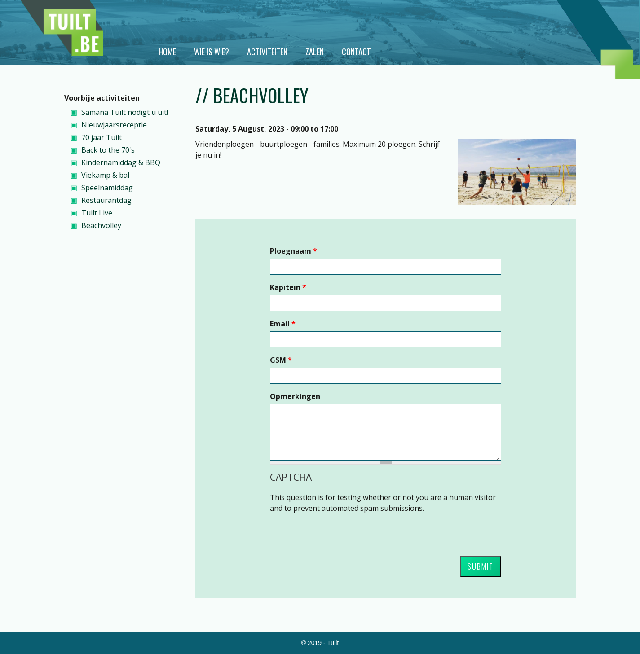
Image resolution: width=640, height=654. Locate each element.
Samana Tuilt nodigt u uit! (124, 112)
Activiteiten (267, 51)
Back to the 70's (108, 150)
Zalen (314, 51)
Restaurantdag (106, 200)
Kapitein (288, 287)
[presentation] (338, 531)
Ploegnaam (293, 251)
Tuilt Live (96, 213)
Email (283, 324)
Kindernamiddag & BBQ (120, 162)
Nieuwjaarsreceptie (114, 125)
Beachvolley (101, 225)
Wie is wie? (211, 51)
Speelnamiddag (107, 188)
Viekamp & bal (105, 175)
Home (167, 51)
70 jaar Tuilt (101, 137)
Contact (356, 51)
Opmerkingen (295, 396)
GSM (281, 360)
